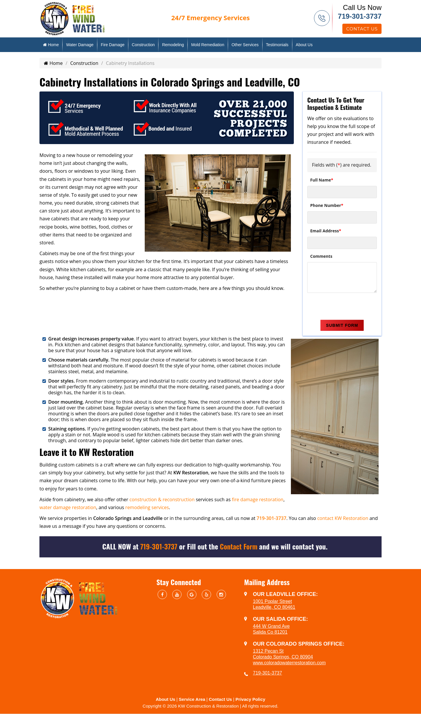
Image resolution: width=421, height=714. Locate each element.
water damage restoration (67, 507)
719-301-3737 (360, 16)
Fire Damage (113, 44)
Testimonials (277, 44)
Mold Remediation (207, 44)
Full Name (321, 180)
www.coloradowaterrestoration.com (289, 662)
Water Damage (80, 44)
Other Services (245, 44)
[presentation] (351, 307)
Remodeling (173, 44)
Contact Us (362, 29)
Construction (143, 44)
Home (51, 44)
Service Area (192, 699)
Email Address (325, 231)
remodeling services (147, 507)
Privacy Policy (250, 699)
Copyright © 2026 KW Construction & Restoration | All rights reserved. (210, 705)
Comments (321, 256)
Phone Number (326, 205)
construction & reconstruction (162, 499)
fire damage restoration (257, 499)
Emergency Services (210, 17)
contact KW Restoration (342, 518)
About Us (304, 44)
